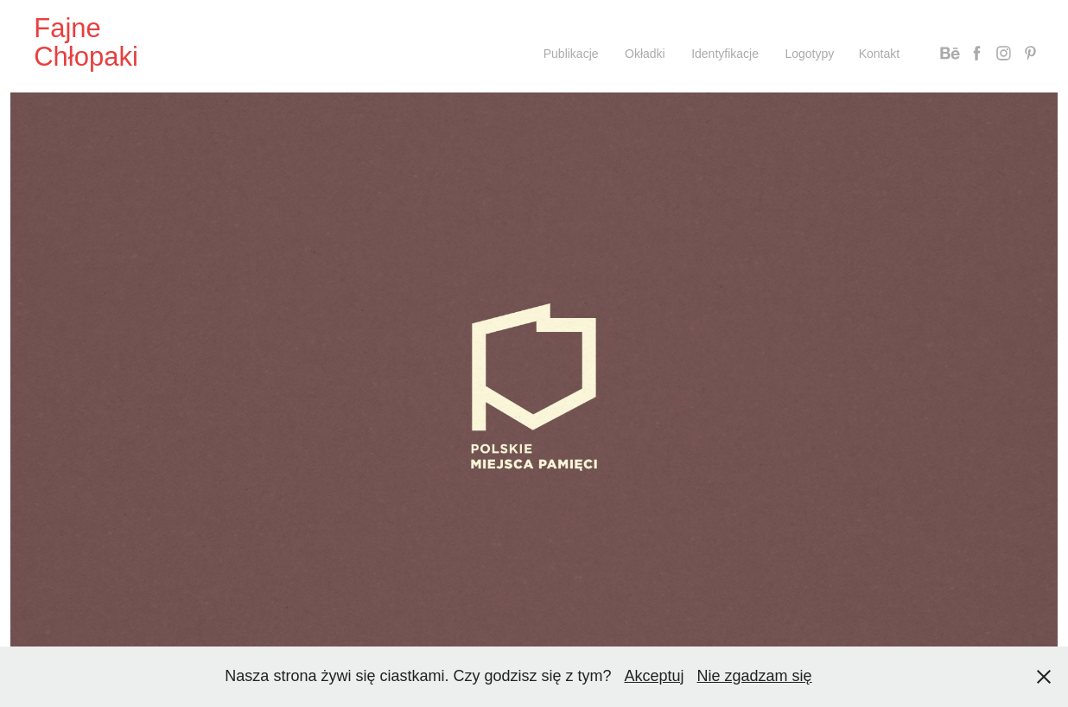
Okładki (645, 54)
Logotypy (809, 54)
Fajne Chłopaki (86, 42)
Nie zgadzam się (754, 676)
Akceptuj (654, 676)
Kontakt (879, 54)
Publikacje (571, 54)
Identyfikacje (725, 54)
